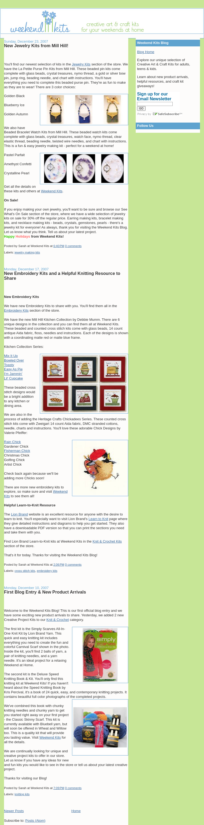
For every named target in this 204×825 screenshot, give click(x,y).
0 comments (73, 246)
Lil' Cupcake (13, 378)
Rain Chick (12, 442)
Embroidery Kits (16, 310)
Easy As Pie (13, 369)
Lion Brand (19, 514)
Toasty (9, 365)
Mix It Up (11, 356)
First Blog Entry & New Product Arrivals (45, 592)
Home (76, 811)
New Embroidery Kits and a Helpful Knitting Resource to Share (62, 276)
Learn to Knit (98, 519)
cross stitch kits (25, 570)
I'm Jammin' (13, 374)
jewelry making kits (27, 252)
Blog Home (145, 52)
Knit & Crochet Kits (107, 541)
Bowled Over (14, 360)
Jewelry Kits (81, 64)
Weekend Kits (51, 191)
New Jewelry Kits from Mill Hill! (36, 45)
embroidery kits (47, 570)
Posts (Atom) (35, 821)
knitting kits (22, 794)
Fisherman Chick (17, 451)
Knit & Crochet (57, 620)
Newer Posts (14, 811)
